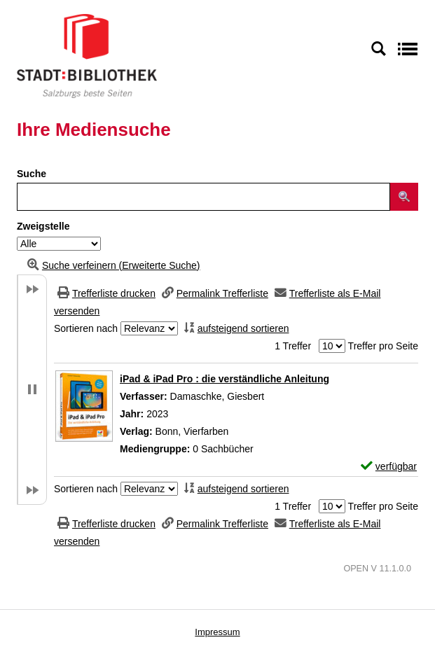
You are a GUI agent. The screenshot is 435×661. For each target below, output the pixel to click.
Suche (31, 173)
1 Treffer (293, 346)
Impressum (217, 632)
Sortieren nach (86, 328)
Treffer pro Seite (383, 346)
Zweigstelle (43, 226)
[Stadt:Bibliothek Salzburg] (87, 55)
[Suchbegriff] (203, 197)
